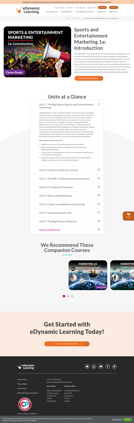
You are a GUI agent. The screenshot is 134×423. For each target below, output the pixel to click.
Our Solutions (66, 12)
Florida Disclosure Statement (27, 393)
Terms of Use (22, 388)
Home (68, 18)
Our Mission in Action (84, 12)
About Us (113, 12)
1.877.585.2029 (80, 7)
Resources (101, 12)
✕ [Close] (131, 2)
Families (102, 7)
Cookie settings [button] (117, 419)
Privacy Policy (22, 384)
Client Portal (21, 379)
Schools (113, 7)
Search (90, 7)
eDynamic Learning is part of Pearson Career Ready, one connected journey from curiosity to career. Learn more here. (67, 2)
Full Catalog (59, 7)
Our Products (51, 12)
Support (70, 7)
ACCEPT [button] (127, 419)
